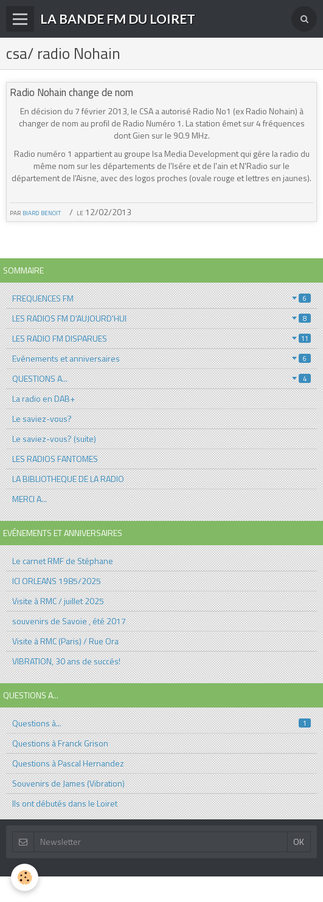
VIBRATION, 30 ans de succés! (66, 661)
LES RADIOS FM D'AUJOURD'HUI (161, 318)
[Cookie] (24, 877)
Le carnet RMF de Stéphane (62, 560)
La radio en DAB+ (43, 398)
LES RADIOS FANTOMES (55, 458)
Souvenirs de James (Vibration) (68, 783)
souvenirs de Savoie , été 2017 (69, 621)
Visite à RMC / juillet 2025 (58, 600)
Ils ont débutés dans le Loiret (64, 803)
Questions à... (161, 723)
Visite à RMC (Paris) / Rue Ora (65, 641)
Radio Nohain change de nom (71, 92)
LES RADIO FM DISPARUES (161, 338)
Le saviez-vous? (42, 418)
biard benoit (42, 211)
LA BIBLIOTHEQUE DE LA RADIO (68, 478)
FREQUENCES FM (161, 298)
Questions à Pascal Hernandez (68, 763)
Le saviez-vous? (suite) (54, 438)
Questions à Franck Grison (60, 743)
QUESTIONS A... (161, 378)
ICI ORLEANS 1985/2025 (56, 580)
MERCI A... (29, 498)
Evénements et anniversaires (161, 358)
